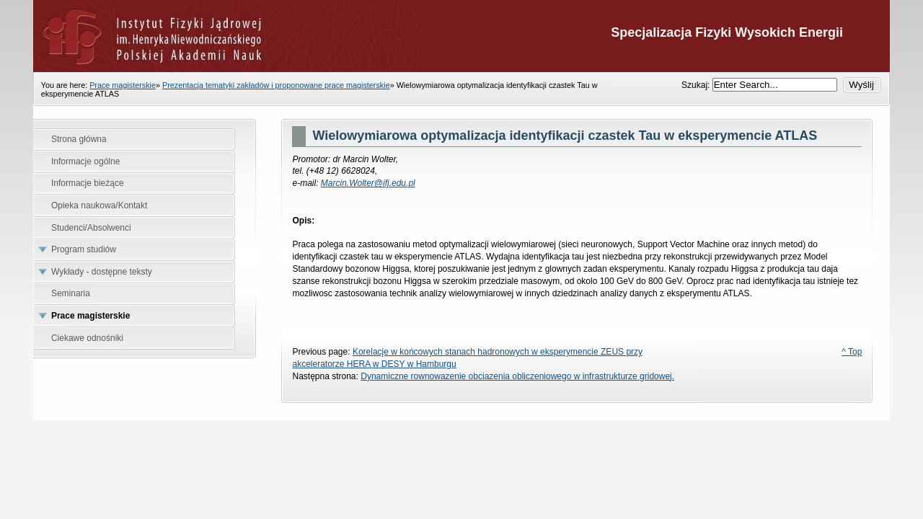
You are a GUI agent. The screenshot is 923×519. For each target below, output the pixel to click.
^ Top (852, 352)
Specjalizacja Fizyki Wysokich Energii (461, 36)
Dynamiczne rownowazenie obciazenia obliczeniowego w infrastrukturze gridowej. (517, 376)
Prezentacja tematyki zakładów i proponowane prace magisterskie (276, 85)
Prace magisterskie (122, 85)
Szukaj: (696, 85)
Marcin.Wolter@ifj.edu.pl (368, 183)
